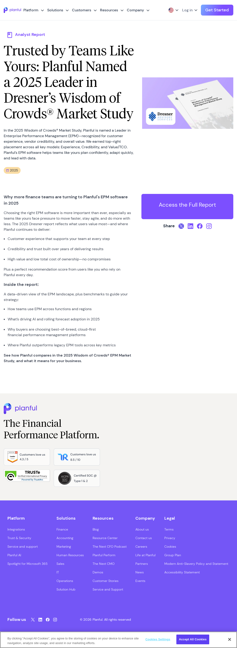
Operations (64, 581)
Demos (98, 572)
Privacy (169, 538)
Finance (62, 529)
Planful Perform (104, 555)
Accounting (64, 538)
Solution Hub (65, 589)
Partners (141, 564)
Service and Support (108, 589)
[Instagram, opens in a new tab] (209, 226)
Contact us (143, 538)
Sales (60, 564)
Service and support (22, 546)
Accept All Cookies (193, 639)
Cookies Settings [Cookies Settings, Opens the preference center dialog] (157, 639)
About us (142, 529)
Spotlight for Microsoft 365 (27, 564)
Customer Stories (105, 581)
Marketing (63, 546)
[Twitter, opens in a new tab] (181, 226)
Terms (169, 529)
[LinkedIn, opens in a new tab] (190, 226)
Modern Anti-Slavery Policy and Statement (196, 564)
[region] (118, 640)
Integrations (16, 529)
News (139, 572)
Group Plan (172, 555)
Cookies (170, 546)
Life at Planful (145, 555)
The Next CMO (104, 564)
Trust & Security (19, 538)
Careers (141, 546)
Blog (96, 529)
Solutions (55, 10)
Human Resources (70, 555)
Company (135, 10)
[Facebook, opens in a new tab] (200, 226)
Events (140, 581)
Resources (109, 10)
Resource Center (105, 538)
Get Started (217, 10)
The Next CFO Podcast (110, 546)
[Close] (230, 639)
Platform (30, 10)
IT (57, 572)
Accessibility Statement (182, 572)
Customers (81, 10)
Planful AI (14, 555)
